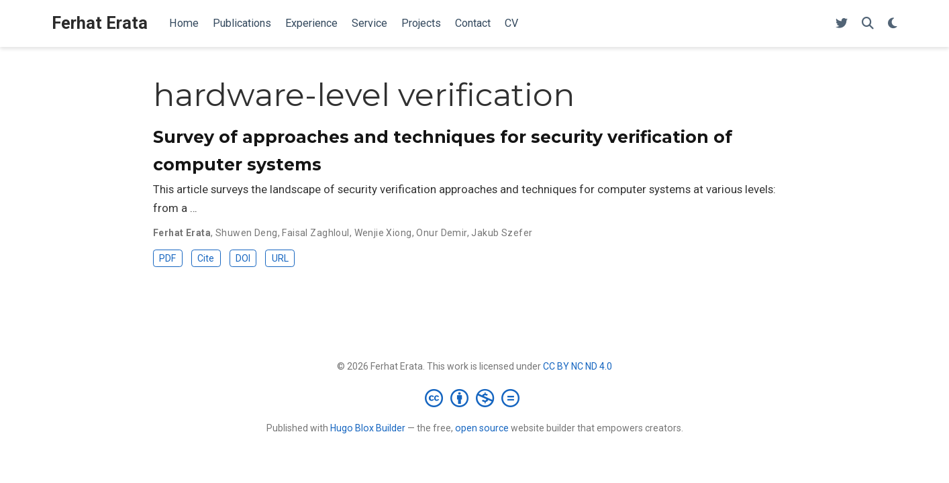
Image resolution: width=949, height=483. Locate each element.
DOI (243, 258)
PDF (167, 258)
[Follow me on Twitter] (842, 24)
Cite (205, 258)
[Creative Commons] (475, 398)
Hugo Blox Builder (367, 428)
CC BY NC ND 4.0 (577, 366)
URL (280, 258)
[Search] (868, 24)
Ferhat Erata (100, 23)
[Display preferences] (892, 24)
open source (482, 428)
